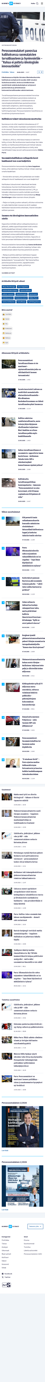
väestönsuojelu (21, 294)
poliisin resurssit (8, 294)
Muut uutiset (6, 1254)
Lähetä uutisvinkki (30, 1250)
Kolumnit (5, 1264)
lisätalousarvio (8, 298)
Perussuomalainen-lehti (33, 1254)
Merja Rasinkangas (9, 287)
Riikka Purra (33, 298)
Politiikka (5, 72)
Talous (12, 72)
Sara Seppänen (23, 287)
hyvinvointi (33, 294)
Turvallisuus (21, 302)
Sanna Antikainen (9, 302)
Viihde (4, 1268)
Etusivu (26, 1240)
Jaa (40, 72)
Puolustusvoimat (21, 298)
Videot (4, 1261)
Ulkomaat (5, 1250)
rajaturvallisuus (25, 290)
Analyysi (5, 1247)
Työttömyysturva (34, 302)
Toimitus (27, 1247)
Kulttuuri (5, 1257)
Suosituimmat (29, 1243)
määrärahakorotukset (10, 290)
